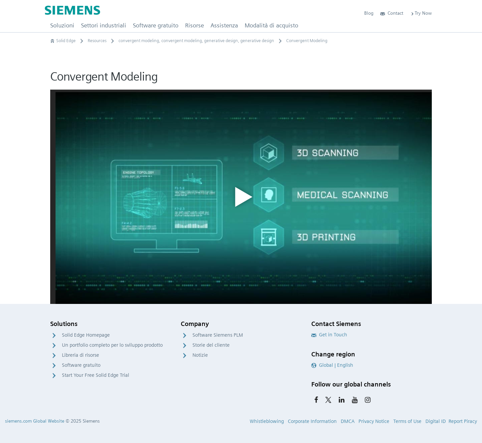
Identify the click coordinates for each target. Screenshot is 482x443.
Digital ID (435, 421)
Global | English (332, 365)
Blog (369, 13)
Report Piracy (463, 421)
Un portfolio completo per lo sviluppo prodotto (112, 345)
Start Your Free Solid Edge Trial (95, 375)
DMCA (347, 421)
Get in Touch (329, 335)
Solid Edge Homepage (86, 335)
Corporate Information (312, 421)
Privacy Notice (373, 421)
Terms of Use (407, 421)
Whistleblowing (267, 421)
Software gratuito (81, 365)
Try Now (421, 13)
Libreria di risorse (80, 355)
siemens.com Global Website (34, 421)
